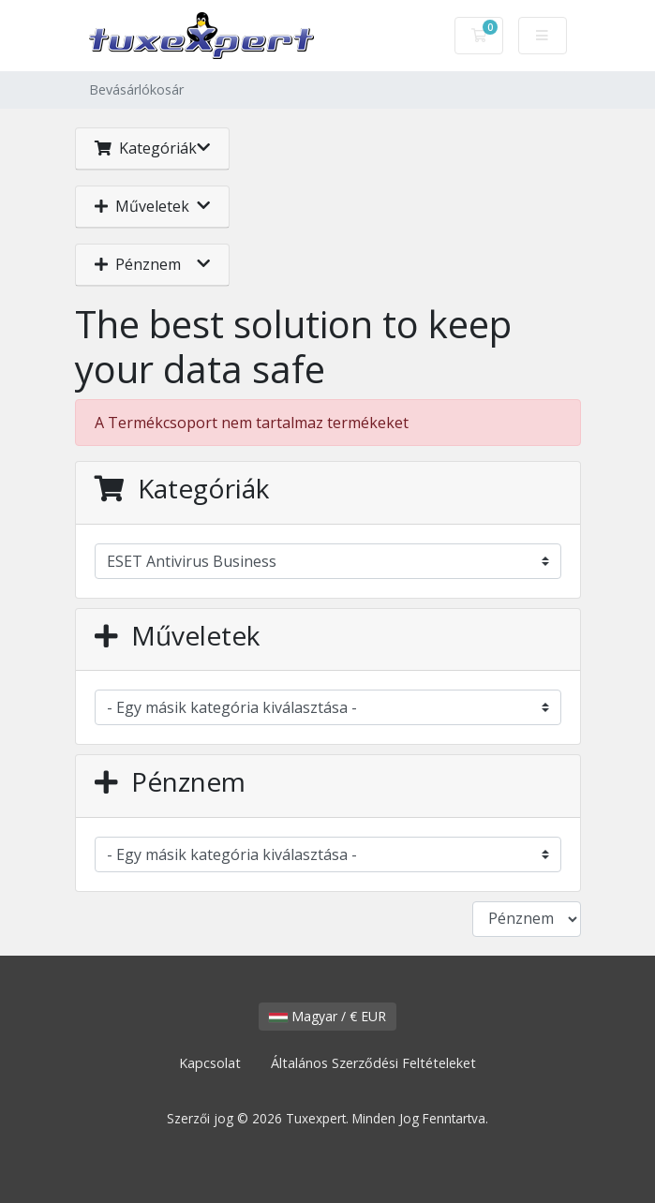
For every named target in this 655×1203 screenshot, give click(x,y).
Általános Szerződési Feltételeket (373, 1063)
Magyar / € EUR (327, 1016)
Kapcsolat (210, 1063)
